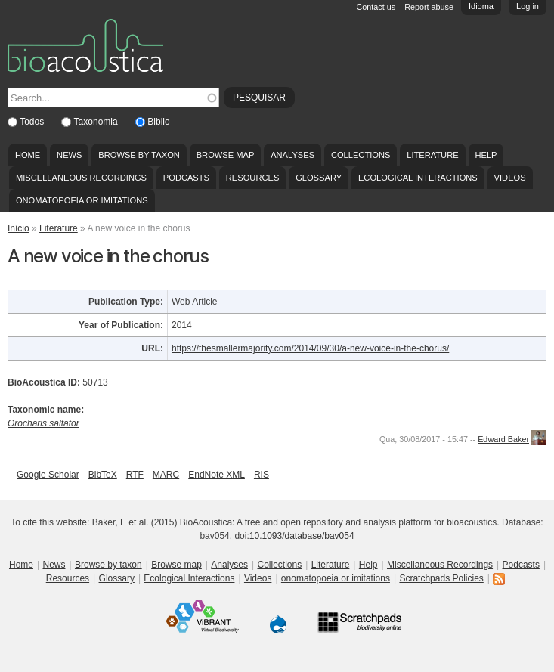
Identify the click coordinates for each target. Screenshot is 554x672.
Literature (432, 154)
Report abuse (428, 6)
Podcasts (186, 177)
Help (486, 154)
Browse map (226, 154)
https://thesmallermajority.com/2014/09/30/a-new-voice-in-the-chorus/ (310, 348)
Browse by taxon (139, 154)
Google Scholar (48, 474)
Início (18, 228)
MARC (166, 474)
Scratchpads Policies (441, 578)
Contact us (376, 6)
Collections (361, 154)
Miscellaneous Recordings (81, 177)
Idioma (481, 6)
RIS (261, 474)
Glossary (319, 177)
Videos (510, 177)
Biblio (158, 121)
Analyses (292, 154)
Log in (527, 6)
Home (27, 154)
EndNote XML (216, 474)
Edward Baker (503, 439)
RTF (135, 474)
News (69, 154)
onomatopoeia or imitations (82, 200)
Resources (252, 177)
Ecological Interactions (418, 177)
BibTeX (102, 474)
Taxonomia (97, 121)
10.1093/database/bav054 (301, 536)
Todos (33, 121)
